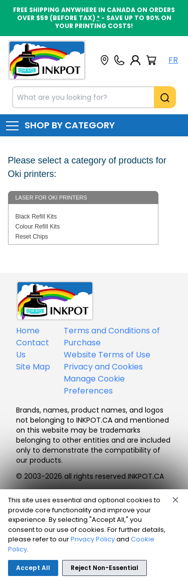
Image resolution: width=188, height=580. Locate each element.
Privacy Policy (93, 539)
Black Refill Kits (36, 216)
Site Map (33, 366)
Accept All (33, 567)
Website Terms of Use (107, 354)
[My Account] (135, 60)
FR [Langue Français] (173, 60)
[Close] (175, 499)
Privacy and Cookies (103, 366)
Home (28, 330)
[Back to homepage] (47, 60)
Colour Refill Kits (38, 226)
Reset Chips (32, 236)
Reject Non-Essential (104, 567)
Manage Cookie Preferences (94, 385)
